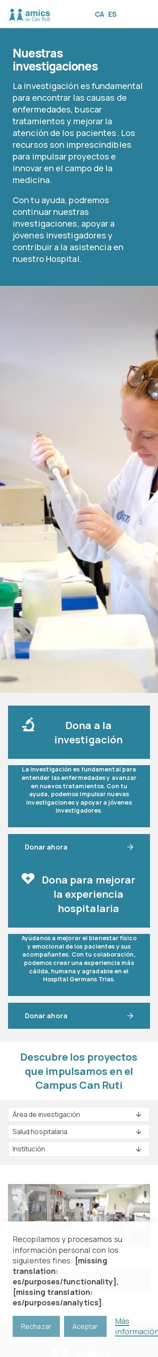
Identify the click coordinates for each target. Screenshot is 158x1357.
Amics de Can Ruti (29, 15)
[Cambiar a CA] (101, 14)
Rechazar (36, 1326)
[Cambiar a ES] (114, 14)
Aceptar (85, 1326)
